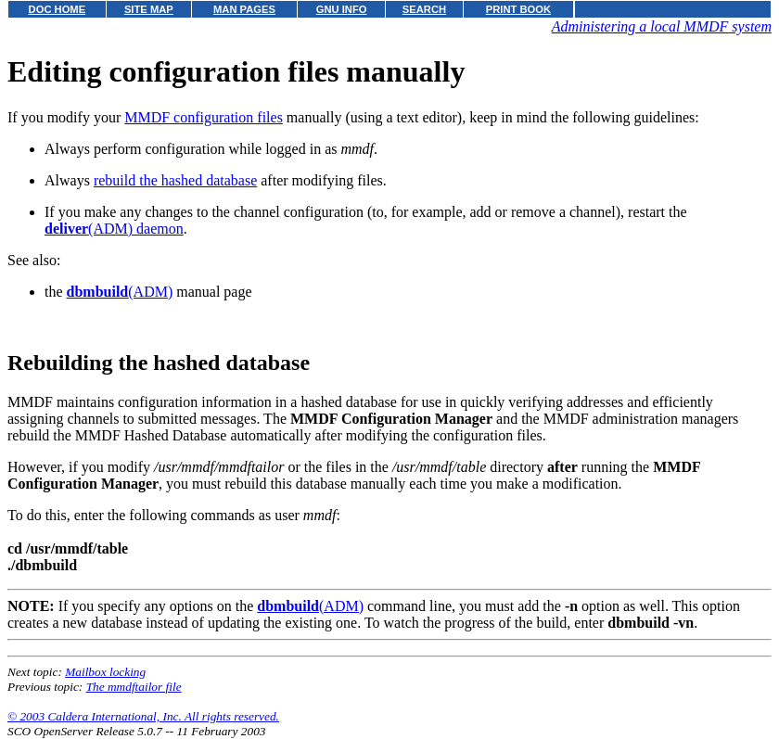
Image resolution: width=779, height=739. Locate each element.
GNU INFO (341, 9)
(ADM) (120, 291)
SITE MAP (148, 9)
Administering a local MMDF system (662, 26)
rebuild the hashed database (175, 180)
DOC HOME (57, 9)
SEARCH (424, 9)
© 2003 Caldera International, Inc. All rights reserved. (143, 716)
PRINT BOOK (518, 9)
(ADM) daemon (114, 228)
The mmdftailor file (134, 687)
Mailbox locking (105, 672)
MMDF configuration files (203, 117)
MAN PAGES (244, 9)
